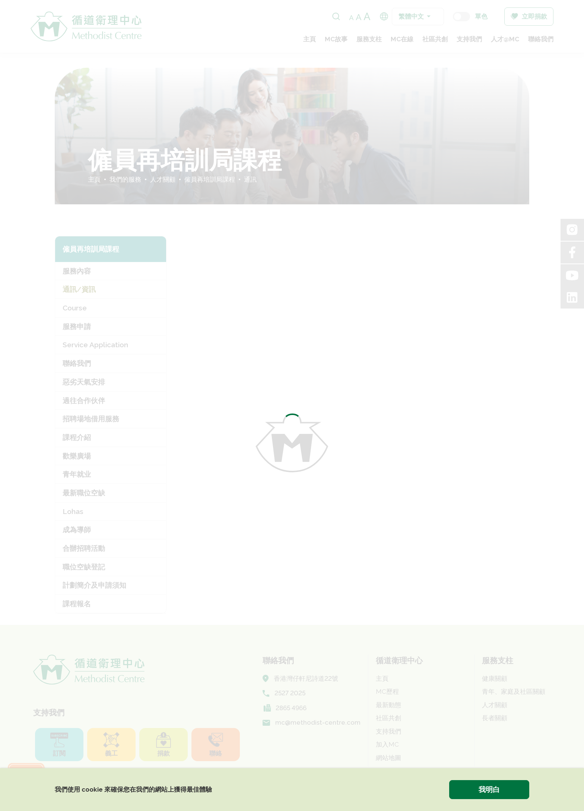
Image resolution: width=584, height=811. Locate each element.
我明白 (489, 789)
